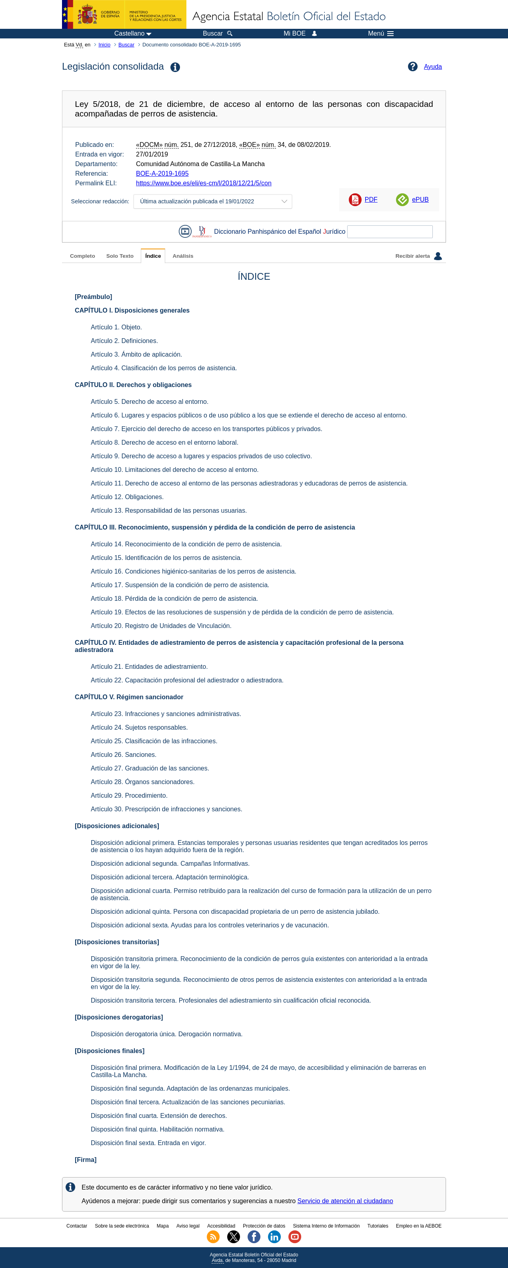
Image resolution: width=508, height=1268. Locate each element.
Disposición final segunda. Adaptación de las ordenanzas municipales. (190, 1088)
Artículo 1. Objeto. (116, 327)
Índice (153, 256)
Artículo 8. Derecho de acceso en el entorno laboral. (164, 442)
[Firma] (85, 1159)
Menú (381, 33)
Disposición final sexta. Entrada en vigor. (148, 1143)
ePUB (420, 199)
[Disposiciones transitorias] (117, 942)
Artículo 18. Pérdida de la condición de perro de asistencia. (174, 598)
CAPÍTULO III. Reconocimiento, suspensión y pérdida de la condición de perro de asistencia (215, 527)
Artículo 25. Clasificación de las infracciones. (154, 741)
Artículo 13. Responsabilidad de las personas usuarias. (169, 510)
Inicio (104, 45)
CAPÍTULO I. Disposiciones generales (132, 310)
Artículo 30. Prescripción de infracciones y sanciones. (166, 809)
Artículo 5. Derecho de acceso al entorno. (149, 401)
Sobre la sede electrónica (122, 1226)
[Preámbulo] (93, 296)
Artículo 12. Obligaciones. (127, 497)
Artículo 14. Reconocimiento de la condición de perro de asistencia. (186, 544)
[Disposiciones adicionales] (117, 826)
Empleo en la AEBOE (419, 1226)
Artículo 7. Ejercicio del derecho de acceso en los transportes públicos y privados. (206, 428)
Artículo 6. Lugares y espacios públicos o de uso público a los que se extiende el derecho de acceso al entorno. (249, 415)
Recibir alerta (419, 256)
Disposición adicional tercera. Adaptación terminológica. (170, 877)
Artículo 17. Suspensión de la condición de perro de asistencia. (180, 585)
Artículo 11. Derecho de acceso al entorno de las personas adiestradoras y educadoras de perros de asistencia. (249, 483)
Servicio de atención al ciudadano (345, 1201)
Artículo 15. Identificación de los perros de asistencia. (166, 557)
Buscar (126, 45)
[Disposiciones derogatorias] (119, 1017)
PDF (371, 199)
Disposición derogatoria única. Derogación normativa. (167, 1034)
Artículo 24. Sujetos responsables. (139, 727)
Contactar (76, 1226)
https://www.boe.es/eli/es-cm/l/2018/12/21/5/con (204, 183)
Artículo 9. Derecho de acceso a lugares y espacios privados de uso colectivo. (201, 456)
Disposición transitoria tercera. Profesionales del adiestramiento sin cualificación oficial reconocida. (231, 1000)
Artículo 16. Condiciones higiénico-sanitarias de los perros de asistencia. (193, 571)
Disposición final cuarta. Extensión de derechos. (159, 1115)
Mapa (163, 1226)
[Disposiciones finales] (109, 1050)
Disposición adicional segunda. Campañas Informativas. (170, 863)
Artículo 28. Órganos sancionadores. (143, 781)
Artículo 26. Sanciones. (124, 754)
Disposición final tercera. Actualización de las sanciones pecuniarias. (188, 1102)
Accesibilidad (221, 1226)
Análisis (182, 256)
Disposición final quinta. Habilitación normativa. (157, 1129)
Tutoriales (378, 1226)
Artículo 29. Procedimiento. (129, 795)
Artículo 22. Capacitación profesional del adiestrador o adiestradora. (187, 680)
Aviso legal (188, 1226)
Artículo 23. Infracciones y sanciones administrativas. (166, 713)
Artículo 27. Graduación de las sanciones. (150, 768)
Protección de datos (264, 1226)
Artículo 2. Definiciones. (124, 340)
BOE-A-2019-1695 (162, 173)
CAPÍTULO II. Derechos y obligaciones (133, 384)
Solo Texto (120, 256)
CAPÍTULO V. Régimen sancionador (129, 697)
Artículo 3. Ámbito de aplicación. (136, 354)
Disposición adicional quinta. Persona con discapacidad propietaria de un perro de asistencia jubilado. (235, 911)
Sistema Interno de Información (326, 1226)
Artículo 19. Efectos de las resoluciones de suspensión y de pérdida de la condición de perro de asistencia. (242, 612)
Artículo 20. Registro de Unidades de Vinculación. (161, 625)
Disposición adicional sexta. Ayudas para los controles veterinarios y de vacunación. (210, 925)
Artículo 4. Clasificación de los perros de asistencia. (164, 368)
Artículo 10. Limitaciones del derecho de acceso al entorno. (175, 469)
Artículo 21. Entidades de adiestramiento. (149, 666)
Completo (82, 256)
